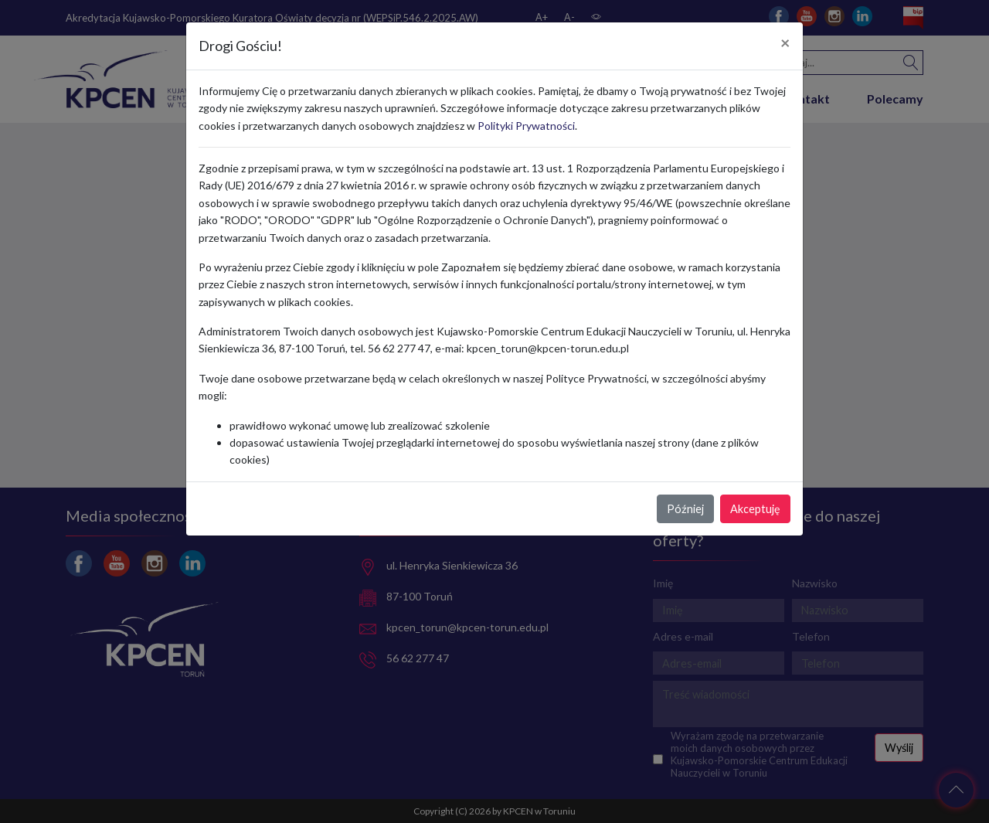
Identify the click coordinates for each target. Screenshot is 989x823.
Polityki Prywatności (526, 125)
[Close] (785, 43)
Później (685, 508)
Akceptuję (755, 508)
